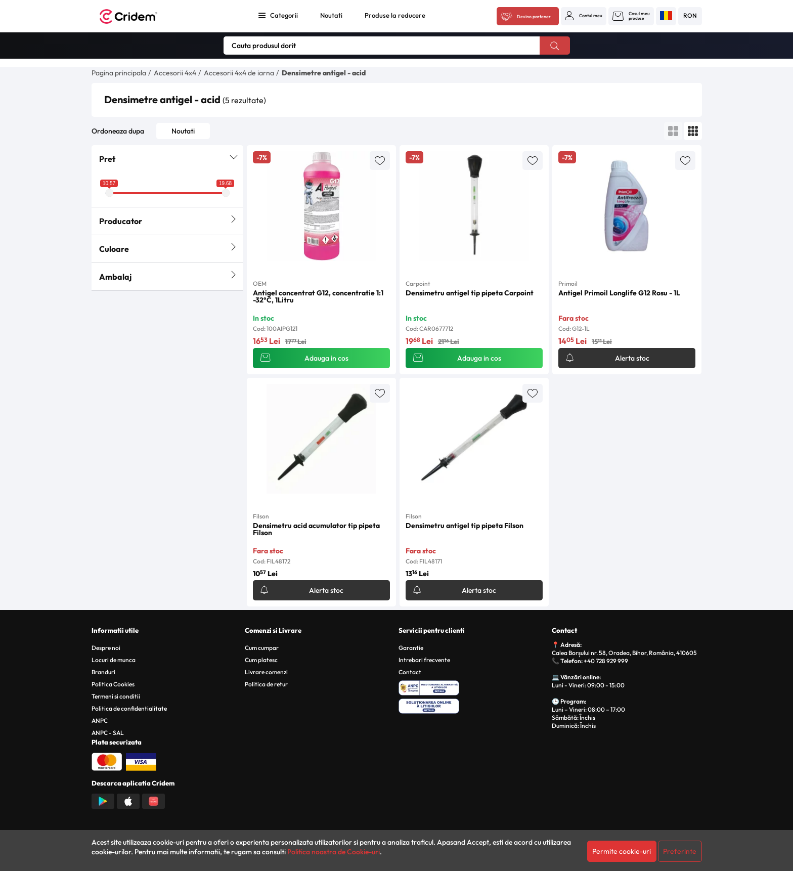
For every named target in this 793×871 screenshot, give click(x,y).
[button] (583, 15)
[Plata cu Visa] (141, 761)
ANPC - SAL (108, 732)
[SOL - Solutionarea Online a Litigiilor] (474, 704)
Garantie (411, 647)
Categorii (284, 15)
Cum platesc (261, 660)
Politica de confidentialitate (129, 708)
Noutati (331, 15)
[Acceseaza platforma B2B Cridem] (528, 16)
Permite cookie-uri (621, 851)
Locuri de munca (114, 660)
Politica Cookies (113, 684)
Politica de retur (266, 684)
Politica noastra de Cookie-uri (333, 851)
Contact (410, 672)
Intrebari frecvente (424, 660)
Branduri (103, 672)
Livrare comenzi (266, 672)
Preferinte (679, 851)
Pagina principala (119, 72)
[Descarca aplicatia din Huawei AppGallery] (153, 800)
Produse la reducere (395, 15)
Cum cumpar (262, 647)
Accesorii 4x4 (175, 72)
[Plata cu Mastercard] (107, 761)
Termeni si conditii (116, 696)
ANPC (100, 720)
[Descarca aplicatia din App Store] (128, 800)
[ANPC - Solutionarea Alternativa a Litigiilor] (474, 686)
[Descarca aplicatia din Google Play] (103, 800)
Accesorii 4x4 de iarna (239, 72)
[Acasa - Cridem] (140, 16)
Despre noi (106, 647)
